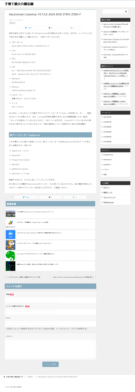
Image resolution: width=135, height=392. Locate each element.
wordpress (107, 165)
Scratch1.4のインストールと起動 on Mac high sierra (34, 243)
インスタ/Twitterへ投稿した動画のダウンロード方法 (23, 277)
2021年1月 (107, 117)
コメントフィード (109, 197)
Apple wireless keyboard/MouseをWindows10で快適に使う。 (73, 277)
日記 (104, 174)
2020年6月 (107, 127)
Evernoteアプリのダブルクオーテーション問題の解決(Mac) (36, 254)
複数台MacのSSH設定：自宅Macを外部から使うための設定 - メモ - (38, 264)
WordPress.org (108, 202)
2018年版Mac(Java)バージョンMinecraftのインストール (35, 212)
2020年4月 (107, 132)
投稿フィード (107, 192)
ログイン (106, 187)
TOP (14, 377)
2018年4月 (107, 142)
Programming (108, 155)
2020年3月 (107, 137)
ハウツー (12, 23)
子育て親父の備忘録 (19, 4)
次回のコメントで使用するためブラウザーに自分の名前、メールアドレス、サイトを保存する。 (47, 328)
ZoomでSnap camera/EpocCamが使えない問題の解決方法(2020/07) (39, 233)
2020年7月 (107, 122)
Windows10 (107, 160)
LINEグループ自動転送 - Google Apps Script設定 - (33, 222)
